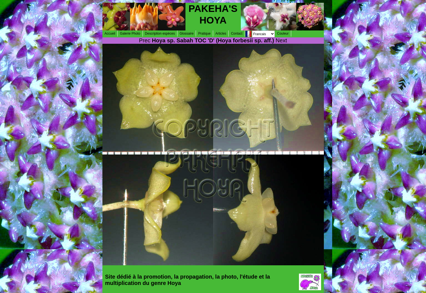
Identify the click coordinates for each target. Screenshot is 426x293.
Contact (236, 33)
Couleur (283, 33)
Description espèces (160, 33)
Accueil (110, 33)
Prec (144, 40)
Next (281, 40)
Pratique (204, 33)
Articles (220, 33)
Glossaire (187, 33)
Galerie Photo (130, 33)
